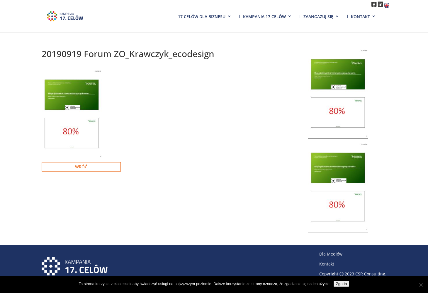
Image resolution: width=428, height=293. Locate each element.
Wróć (81, 166)
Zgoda (341, 284)
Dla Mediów (330, 254)
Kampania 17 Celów (264, 16)
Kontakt (360, 16)
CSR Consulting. (370, 274)
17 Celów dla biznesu (201, 16)
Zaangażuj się (318, 16)
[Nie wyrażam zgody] (421, 285)
